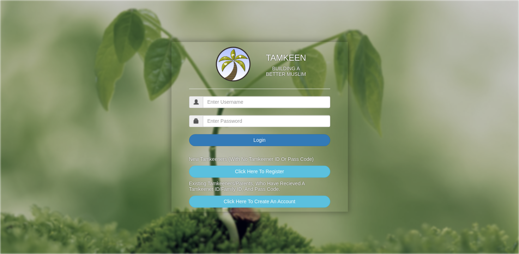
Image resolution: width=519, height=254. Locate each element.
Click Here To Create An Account (259, 202)
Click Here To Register (259, 172)
